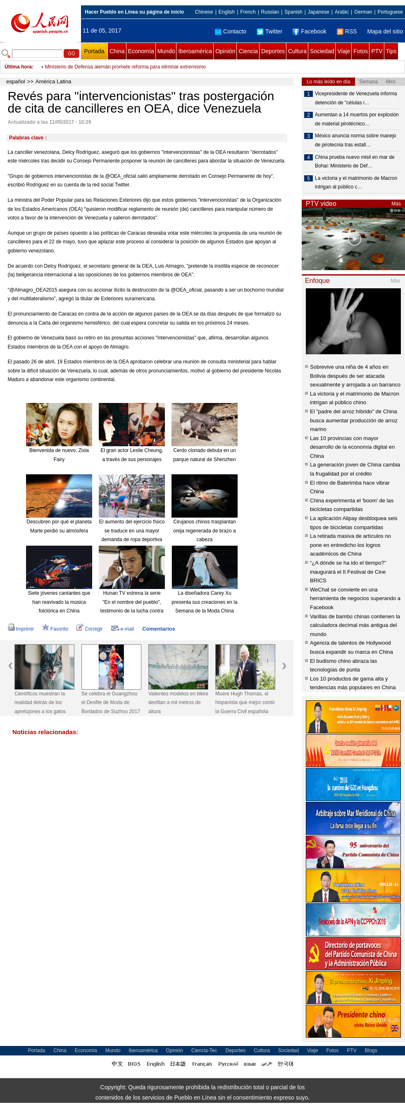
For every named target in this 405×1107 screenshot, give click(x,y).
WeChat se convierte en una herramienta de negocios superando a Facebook (355, 598)
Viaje (343, 51)
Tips (391, 51)
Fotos (360, 51)
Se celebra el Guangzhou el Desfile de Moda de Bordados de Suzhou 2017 (110, 702)
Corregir (89, 629)
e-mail (122, 629)
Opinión (225, 51)
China (117, 51)
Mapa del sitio (385, 31)
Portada (94, 51)
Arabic (342, 12)
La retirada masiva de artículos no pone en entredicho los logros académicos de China (350, 545)
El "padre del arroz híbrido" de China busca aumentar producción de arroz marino (354, 420)
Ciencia (248, 51)
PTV (376, 51)
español (15, 81)
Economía (141, 51)
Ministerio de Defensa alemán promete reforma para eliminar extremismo (125, 67)
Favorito (55, 629)
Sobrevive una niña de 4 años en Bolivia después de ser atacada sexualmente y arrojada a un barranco (355, 376)
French (247, 12)
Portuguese (390, 12)
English (227, 12)
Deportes (273, 51)
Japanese (318, 12)
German (363, 12)
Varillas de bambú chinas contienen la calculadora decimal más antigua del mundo (355, 625)
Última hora (18, 67)
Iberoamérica (195, 51)
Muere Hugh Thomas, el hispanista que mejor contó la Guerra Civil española (244, 702)
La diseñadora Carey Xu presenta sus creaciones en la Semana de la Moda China (204, 602)
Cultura (297, 51)
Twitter (269, 31)
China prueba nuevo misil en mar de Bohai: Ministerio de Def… (355, 161)
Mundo (166, 51)
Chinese (204, 12)
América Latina (53, 81)
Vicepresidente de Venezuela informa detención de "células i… (356, 98)
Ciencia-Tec (204, 1050)
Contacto (230, 31)
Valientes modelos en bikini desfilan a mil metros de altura (178, 702)
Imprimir (21, 629)
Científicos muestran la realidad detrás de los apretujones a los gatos (40, 702)
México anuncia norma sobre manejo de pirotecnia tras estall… (355, 140)
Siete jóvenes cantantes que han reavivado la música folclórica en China (59, 602)
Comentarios (158, 629)
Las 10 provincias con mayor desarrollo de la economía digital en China (352, 447)
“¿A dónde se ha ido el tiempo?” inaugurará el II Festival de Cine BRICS (348, 572)
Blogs (371, 1050)
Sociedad (322, 51)
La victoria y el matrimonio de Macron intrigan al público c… (356, 182)
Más (396, 204)
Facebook (309, 31)
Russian (270, 12)
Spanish (293, 12)
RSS (347, 31)
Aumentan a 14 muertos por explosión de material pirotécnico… (357, 119)
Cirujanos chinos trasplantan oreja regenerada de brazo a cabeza (204, 530)
